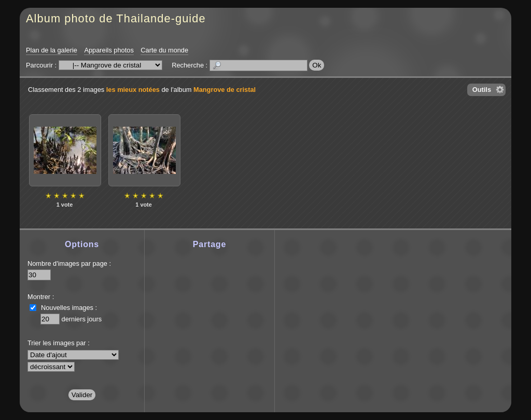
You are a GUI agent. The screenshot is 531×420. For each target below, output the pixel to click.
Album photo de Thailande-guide (116, 18)
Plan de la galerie (51, 50)
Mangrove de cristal (224, 89)
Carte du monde (164, 50)
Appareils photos (108, 50)
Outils (481, 89)
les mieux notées (133, 89)
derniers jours (82, 319)
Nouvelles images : (69, 307)
